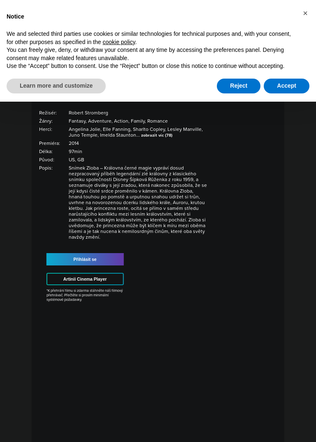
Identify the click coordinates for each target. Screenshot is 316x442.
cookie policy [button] (118, 42)
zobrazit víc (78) (156, 135)
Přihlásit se (85, 259)
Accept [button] (286, 85)
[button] (305, 13)
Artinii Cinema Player (85, 279)
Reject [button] (238, 85)
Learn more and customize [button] (56, 85)
